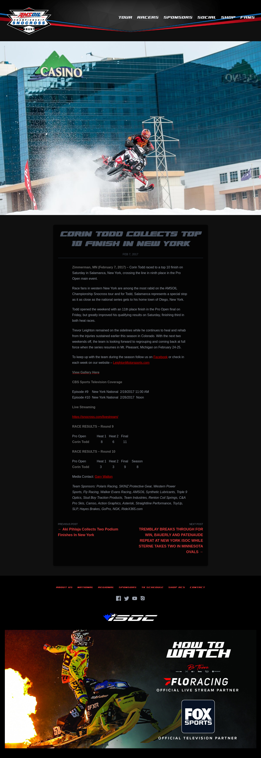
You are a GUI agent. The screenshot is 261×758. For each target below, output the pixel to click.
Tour (125, 17)
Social (206, 17)
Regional (106, 587)
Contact (197, 587)
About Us (64, 587)
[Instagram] (142, 598)
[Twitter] (126, 598)
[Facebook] (118, 598)
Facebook (160, 357)
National (85, 587)
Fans (247, 17)
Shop (228, 17)
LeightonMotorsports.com (131, 362)
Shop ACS (176, 587)
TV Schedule (152, 587)
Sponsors (177, 17)
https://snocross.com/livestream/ (95, 417)
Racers (148, 17)
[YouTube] (134, 598)
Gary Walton (103, 476)
